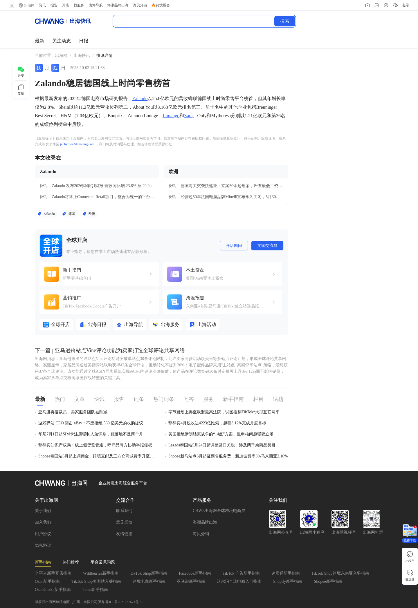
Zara (188, 115)
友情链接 (124, 534)
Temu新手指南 (95, 589)
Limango (171, 115)
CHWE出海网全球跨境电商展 (219, 511)
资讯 (40, 5)
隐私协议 (43, 545)
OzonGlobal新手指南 (53, 589)
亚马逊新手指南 (191, 581)
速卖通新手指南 (285, 573)
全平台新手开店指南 (53, 573)
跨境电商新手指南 (149, 581)
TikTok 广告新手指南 (241, 573)
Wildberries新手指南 (100, 573)
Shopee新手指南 (328, 581)
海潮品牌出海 (205, 522)
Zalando (139, 98)
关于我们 (43, 511)
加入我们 (43, 522)
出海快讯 (82, 55)
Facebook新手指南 (195, 573)
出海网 (61, 55)
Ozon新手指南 (47, 581)
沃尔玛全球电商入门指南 (239, 581)
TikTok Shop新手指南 (148, 573)
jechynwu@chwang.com (77, 144)
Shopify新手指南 (287, 581)
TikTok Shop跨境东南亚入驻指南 (340, 573)
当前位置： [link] (45, 55)
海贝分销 (201, 534)
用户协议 (43, 534)
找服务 (77, 5)
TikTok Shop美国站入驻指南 (96, 581)
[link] (61, 56)
